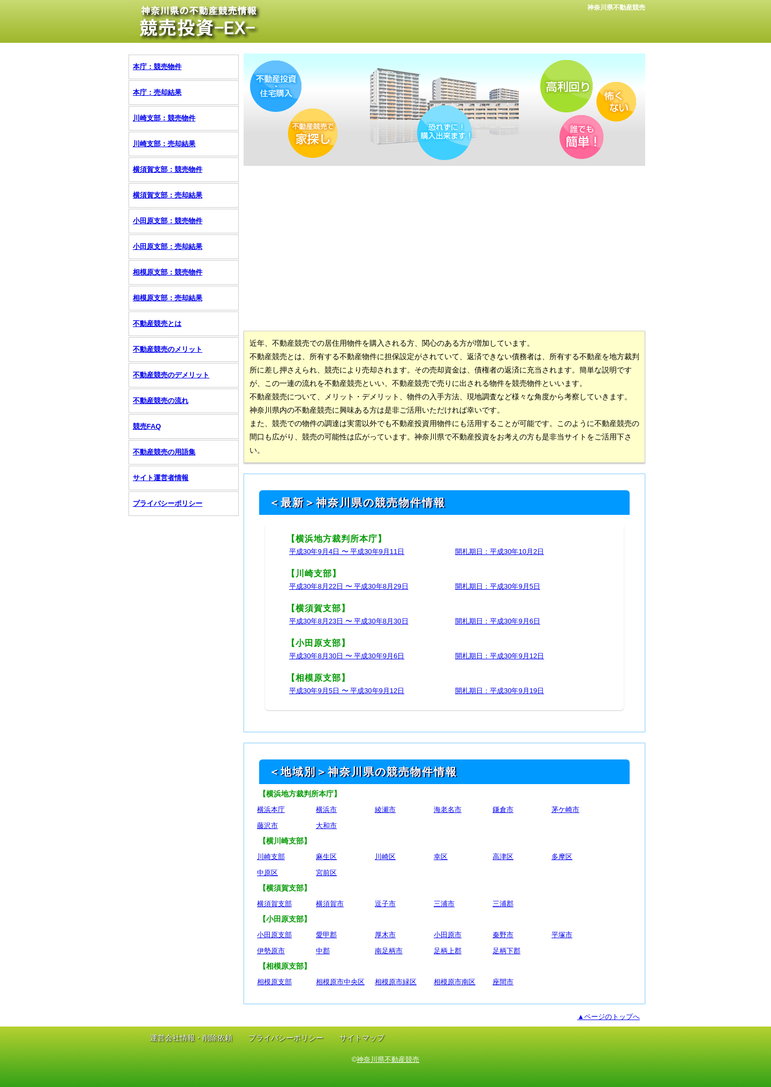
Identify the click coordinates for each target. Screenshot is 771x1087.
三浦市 (444, 904)
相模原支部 (274, 982)
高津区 (503, 857)
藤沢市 (267, 826)
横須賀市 (330, 904)
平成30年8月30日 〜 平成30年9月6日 (346, 656)
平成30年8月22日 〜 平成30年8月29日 (349, 586)
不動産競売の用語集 (164, 452)
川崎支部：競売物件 (164, 118)
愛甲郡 (326, 935)
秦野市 (503, 935)
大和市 (326, 826)
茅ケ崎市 (565, 809)
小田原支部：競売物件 (167, 221)
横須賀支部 (274, 904)
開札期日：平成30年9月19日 (499, 691)
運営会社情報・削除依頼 (191, 1037)
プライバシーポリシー (167, 503)
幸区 (441, 857)
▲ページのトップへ (608, 1017)
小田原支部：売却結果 (167, 246)
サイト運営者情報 (160, 478)
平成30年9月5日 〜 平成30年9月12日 (346, 691)
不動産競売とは (157, 324)
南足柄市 (389, 951)
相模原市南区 (454, 982)
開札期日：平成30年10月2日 (499, 552)
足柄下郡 (506, 951)
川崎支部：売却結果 (164, 144)
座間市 (503, 982)
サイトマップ (361, 1037)
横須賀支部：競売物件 (167, 169)
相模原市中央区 (340, 982)
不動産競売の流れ (160, 401)
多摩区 (561, 857)
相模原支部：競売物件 (167, 272)
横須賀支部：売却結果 (167, 195)
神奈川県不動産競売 (388, 1059)
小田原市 (448, 935)
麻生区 (326, 857)
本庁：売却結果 (157, 92)
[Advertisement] (444, 248)
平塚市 (561, 935)
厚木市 (385, 935)
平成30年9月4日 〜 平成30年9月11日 (346, 552)
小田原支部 (274, 935)
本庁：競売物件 (157, 67)
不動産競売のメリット (167, 349)
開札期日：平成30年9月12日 (499, 656)
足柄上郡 (448, 951)
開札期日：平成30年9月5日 (497, 586)
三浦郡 (503, 904)
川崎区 (385, 857)
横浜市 (326, 809)
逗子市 (385, 904)
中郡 (323, 951)
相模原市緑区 (396, 982)
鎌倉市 (503, 809)
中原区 (267, 873)
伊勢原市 (271, 951)
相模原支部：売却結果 (167, 298)
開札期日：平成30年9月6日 (497, 621)
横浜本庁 (271, 809)
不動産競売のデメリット (171, 375)
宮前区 (326, 873)
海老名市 (448, 809)
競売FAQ (147, 426)
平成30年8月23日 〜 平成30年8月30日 (349, 621)
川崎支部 (271, 857)
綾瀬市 (385, 809)
